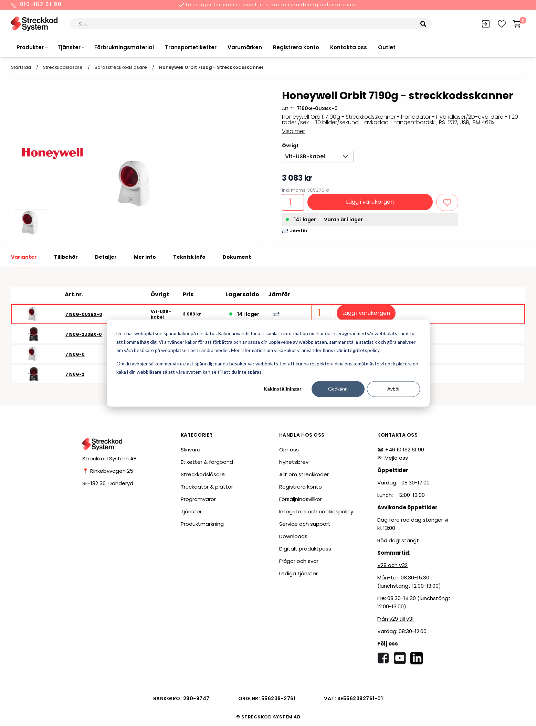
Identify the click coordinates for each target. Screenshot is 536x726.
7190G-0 (75, 354)
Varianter (24, 257)
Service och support (304, 523)
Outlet (387, 47)
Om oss (289, 449)
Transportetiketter (191, 47)
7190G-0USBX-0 (83, 314)
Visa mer (293, 131)
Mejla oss (396, 457)
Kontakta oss (348, 47)
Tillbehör (66, 257)
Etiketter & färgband (207, 462)
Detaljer (106, 257)
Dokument (237, 257)
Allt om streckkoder (304, 474)
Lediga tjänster (298, 573)
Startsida (21, 67)
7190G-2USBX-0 (83, 334)
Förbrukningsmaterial (124, 47)
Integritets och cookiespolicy (316, 511)
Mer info (145, 257)
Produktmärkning (202, 523)
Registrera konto (296, 47)
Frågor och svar (298, 561)
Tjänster (69, 47)
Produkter (30, 47)
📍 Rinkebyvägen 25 (107, 470)
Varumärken (245, 47)
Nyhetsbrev (293, 462)
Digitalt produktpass (305, 548)
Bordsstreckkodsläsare (121, 67)
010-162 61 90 (36, 5)
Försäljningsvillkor (300, 499)
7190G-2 (74, 374)
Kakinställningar (283, 389)
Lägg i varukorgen (370, 202)
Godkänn (338, 389)
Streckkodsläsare (63, 67)
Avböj (393, 389)
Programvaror (198, 499)
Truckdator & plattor (207, 486)
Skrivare (190, 449)
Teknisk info (189, 257)
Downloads (293, 536)
